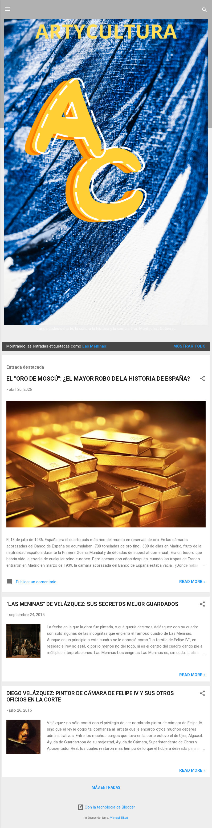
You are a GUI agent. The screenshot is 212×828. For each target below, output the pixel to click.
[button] (202, 379)
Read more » (192, 581)
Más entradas (106, 787)
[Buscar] (204, 11)
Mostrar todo (189, 346)
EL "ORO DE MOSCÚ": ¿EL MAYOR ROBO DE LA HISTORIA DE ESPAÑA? (98, 378)
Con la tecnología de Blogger (106, 807)
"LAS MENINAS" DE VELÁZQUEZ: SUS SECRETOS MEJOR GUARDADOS (92, 604)
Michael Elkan (119, 817)
